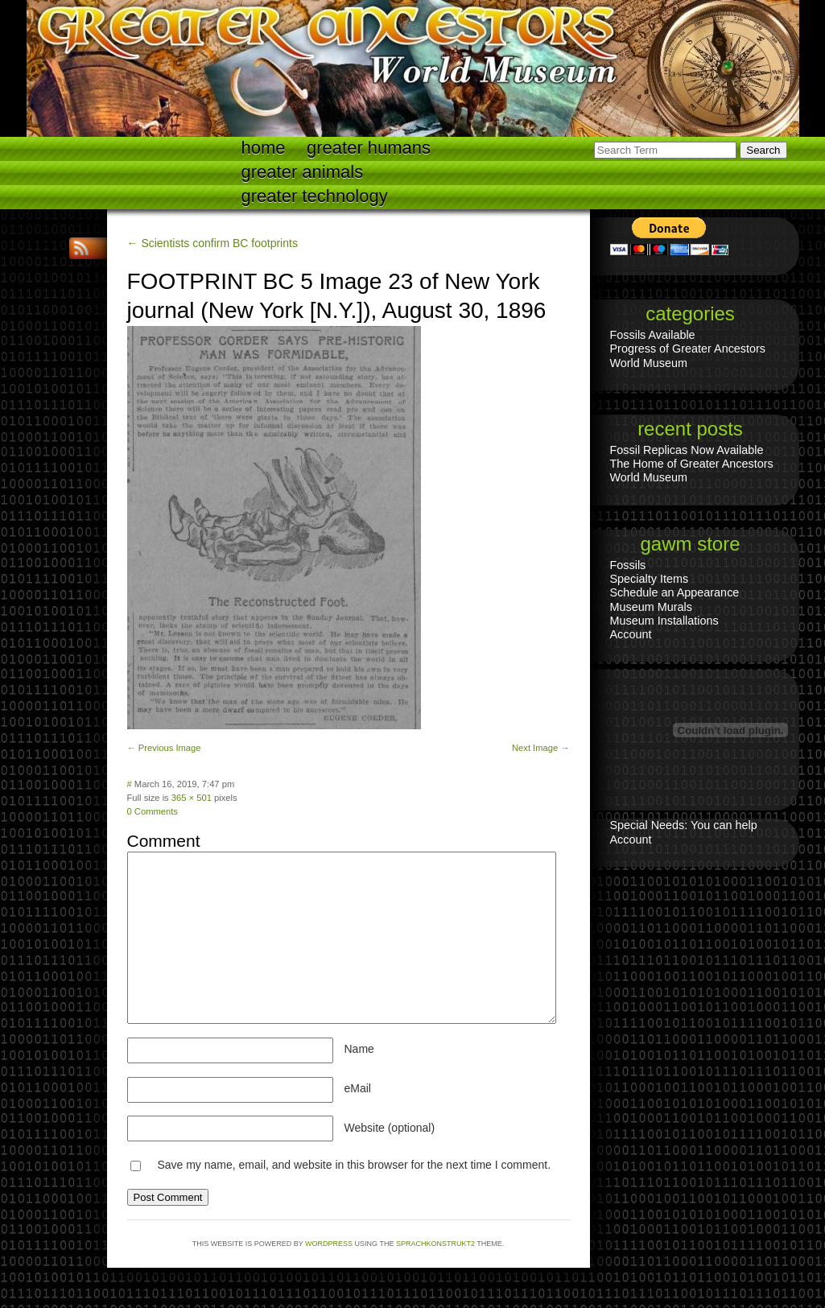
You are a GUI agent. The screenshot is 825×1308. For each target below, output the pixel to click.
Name (359, 1048)
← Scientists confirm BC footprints (212, 243)
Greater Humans (369, 148)
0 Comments (152, 811)
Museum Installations (664, 620)
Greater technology (314, 196)
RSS (83, 248)
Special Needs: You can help (683, 825)
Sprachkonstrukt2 (435, 1244)
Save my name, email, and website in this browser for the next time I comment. (354, 1164)
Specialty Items (649, 578)
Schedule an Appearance (675, 592)
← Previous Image (164, 748)
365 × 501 (191, 798)
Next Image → (541, 748)
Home (263, 148)
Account (631, 634)
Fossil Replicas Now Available (687, 450)
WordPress (329, 1244)
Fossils (628, 565)
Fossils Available (652, 334)
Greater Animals (302, 172)
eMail (357, 1088)
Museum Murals (651, 606)
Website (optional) (389, 1127)
